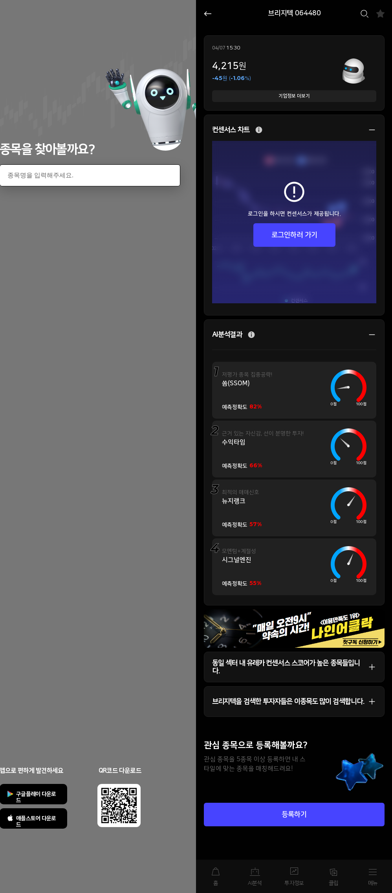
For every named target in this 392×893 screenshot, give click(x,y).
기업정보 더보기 (294, 95)
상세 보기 (368, 130)
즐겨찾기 (380, 13)
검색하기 (364, 13)
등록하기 (294, 814)
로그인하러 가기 (294, 235)
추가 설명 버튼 (259, 130)
